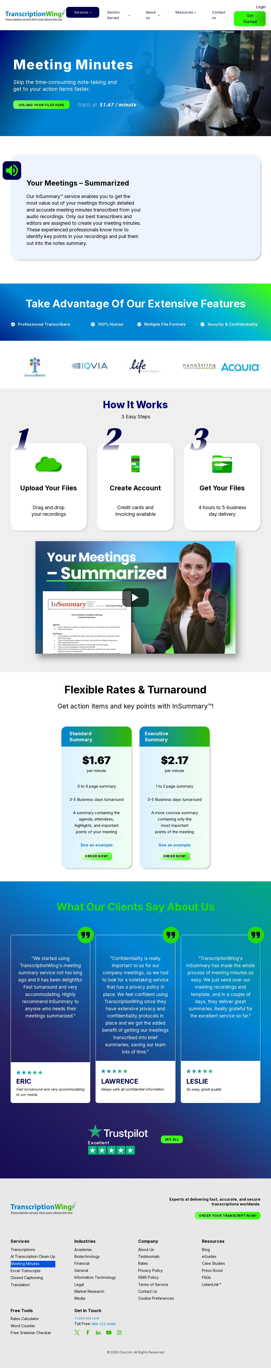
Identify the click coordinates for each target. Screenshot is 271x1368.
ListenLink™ (211, 1284)
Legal (79, 1284)
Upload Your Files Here (41, 105)
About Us (151, 15)
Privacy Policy (150, 1270)
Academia (83, 1249)
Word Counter (23, 1326)
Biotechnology (87, 1256)
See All (172, 1139)
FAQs (206, 1277)
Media (79, 1298)
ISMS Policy (148, 1277)
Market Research (89, 1291)
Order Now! (96, 856)
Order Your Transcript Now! (227, 1216)
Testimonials (149, 1256)
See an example (96, 844)
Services (81, 12)
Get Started (250, 18)
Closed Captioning (27, 1277)
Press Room (212, 1270)
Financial (81, 1263)
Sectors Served (113, 15)
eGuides (209, 1256)
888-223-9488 (104, 1324)
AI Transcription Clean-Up (33, 1256)
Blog (206, 1249)
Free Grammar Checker (31, 1332)
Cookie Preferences (156, 1298)
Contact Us (218, 15)
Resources (184, 12)
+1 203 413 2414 (86, 1318)
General (81, 1270)
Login (261, 7)
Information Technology (95, 1277)
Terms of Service (153, 1284)
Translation (20, 1284)
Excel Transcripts (25, 1270)
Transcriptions (23, 1249)
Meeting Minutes (25, 1263)
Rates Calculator (25, 1318)
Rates (143, 1263)
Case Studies (213, 1263)
